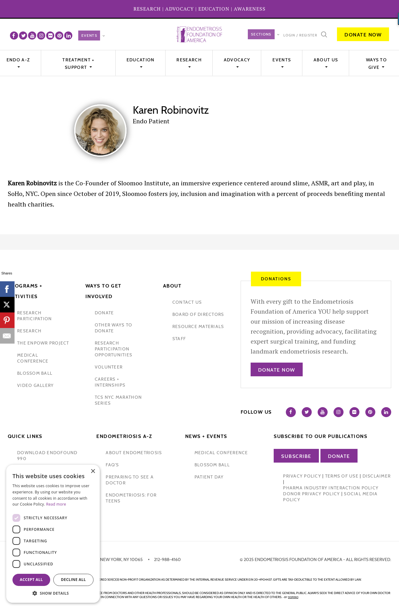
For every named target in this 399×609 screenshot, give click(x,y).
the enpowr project (43, 343)
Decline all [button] (73, 579)
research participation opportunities (113, 349)
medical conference (33, 358)
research (29, 331)
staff (179, 338)
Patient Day (209, 477)
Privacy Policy (302, 476)
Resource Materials (198, 326)
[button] (53, 593)
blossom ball (34, 373)
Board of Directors (198, 314)
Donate (339, 456)
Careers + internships (110, 382)
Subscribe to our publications (320, 436)
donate (104, 313)
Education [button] (141, 60)
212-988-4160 (167, 559)
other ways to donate (113, 328)
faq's (112, 465)
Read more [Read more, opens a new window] (56, 504)
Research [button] (188, 60)
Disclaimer (377, 476)
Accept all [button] (31, 579)
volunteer (109, 367)
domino (293, 597)
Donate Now (363, 35)
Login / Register (300, 35)
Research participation (34, 315)
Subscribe (296, 456)
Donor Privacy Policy (311, 494)
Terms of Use (341, 476)
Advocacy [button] (237, 60)
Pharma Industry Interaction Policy (330, 488)
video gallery (35, 385)
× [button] (92, 471)
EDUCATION (213, 8)
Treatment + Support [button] (78, 63)
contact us (187, 302)
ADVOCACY (179, 8)
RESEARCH (147, 8)
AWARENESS (250, 8)
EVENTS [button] (281, 60)
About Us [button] (326, 60)
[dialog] (53, 534)
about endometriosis (134, 452)
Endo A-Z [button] (18, 60)
